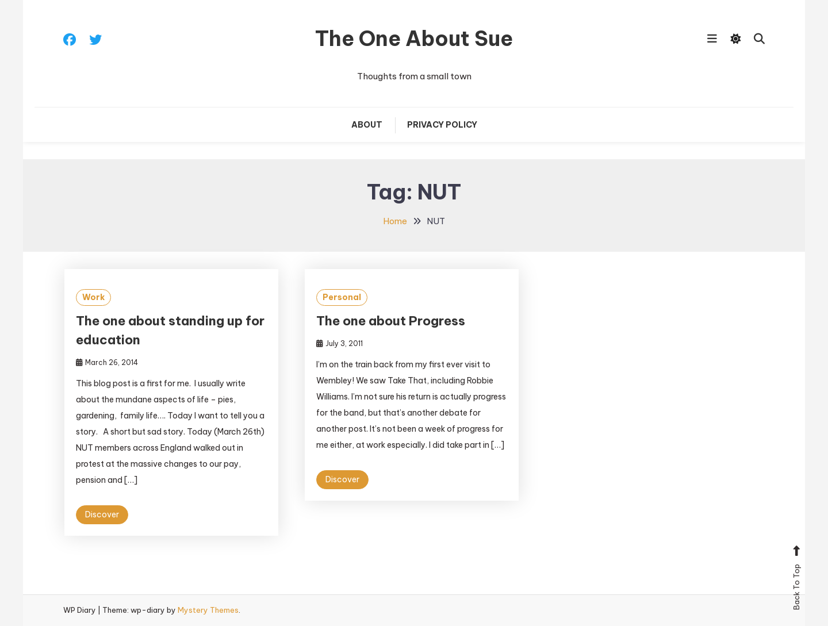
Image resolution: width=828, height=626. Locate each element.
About (366, 125)
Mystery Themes (208, 610)
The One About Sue (414, 38)
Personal (342, 297)
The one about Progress (390, 321)
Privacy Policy (442, 125)
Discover (102, 514)
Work (93, 297)
